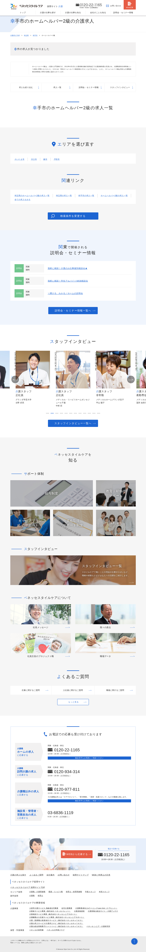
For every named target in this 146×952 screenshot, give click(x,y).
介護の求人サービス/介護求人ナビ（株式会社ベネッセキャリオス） (56, 923)
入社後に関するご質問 (73, 690)
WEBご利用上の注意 (101, 875)
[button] (15, 379)
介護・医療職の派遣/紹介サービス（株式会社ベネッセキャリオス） (56, 920)
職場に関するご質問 (115, 690)
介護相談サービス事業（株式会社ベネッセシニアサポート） (53, 914)
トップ (23, 13)
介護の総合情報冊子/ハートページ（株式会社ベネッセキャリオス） (56, 926)
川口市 (34, 159)
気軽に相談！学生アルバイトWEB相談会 (68, 281)
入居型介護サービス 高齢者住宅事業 (43, 908)
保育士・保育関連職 (74, 892)
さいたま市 (20, 159)
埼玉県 (26, 35)
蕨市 (45, 159)
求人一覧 (57, 87)
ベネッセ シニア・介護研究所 (98, 926)
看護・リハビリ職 (55, 892)
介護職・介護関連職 (37, 892)
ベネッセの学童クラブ (56, 930)
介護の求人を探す (18, 875)
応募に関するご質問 (31, 690)
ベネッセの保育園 (36, 930)
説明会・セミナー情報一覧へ (73, 310)
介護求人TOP (15, 35)
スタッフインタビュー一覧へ (73, 423)
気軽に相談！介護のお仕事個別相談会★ (67, 268)
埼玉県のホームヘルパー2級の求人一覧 (32, 196)
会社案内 (50, 875)
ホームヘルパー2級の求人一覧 (114, 196)
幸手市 (35, 35)
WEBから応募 (75, 854)
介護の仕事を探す (48, 13)
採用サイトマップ (81, 875)
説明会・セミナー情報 (123, 13)
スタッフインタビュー (120, 87)
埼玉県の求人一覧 (64, 196)
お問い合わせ (115, 6)
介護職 (32, 896)
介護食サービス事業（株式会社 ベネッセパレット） (50, 911)
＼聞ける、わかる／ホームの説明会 (65, 293)
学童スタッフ (90, 892)
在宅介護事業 (66, 908)
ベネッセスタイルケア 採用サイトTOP (27, 887)
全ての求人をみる (22, 200)
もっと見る (73, 702)
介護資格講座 (79, 911)
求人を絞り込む (26, 87)
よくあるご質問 (36, 875)
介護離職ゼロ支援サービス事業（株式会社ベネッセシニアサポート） (57, 917)
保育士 (40, 896)
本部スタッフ (104, 892)
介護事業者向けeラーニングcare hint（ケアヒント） (96, 908)
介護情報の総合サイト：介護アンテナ (103, 911)
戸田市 (57, 159)
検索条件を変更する (68, 216)
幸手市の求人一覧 (86, 196)
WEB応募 (129, 7)
